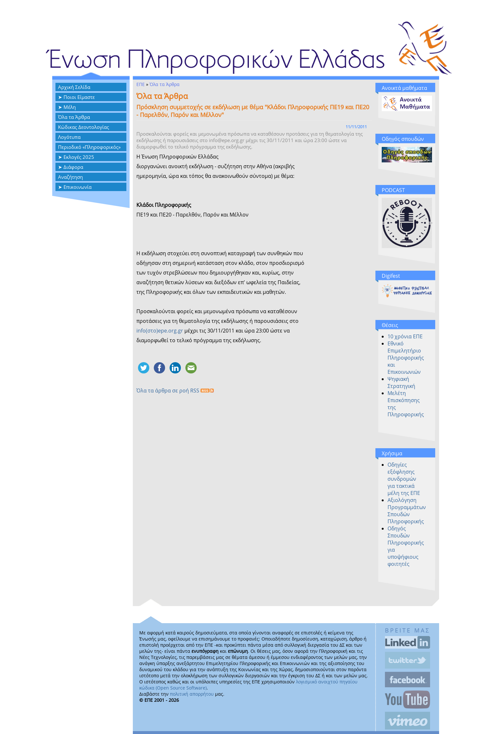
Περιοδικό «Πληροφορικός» (89, 147)
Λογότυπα (69, 137)
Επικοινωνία (78, 187)
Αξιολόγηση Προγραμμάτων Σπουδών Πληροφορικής (407, 511)
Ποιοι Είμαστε (79, 97)
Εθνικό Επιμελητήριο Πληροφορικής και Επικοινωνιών (406, 357)
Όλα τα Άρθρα (74, 117)
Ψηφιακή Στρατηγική (401, 382)
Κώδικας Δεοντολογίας (83, 127)
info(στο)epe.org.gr (159, 330)
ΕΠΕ (140, 84)
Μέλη (70, 107)
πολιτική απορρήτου (192, 694)
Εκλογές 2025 (79, 157)
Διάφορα (73, 167)
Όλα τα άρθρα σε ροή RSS (175, 390)
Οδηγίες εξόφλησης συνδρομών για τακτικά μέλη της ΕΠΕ (404, 479)
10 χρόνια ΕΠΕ (405, 336)
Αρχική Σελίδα (74, 87)
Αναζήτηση (70, 177)
